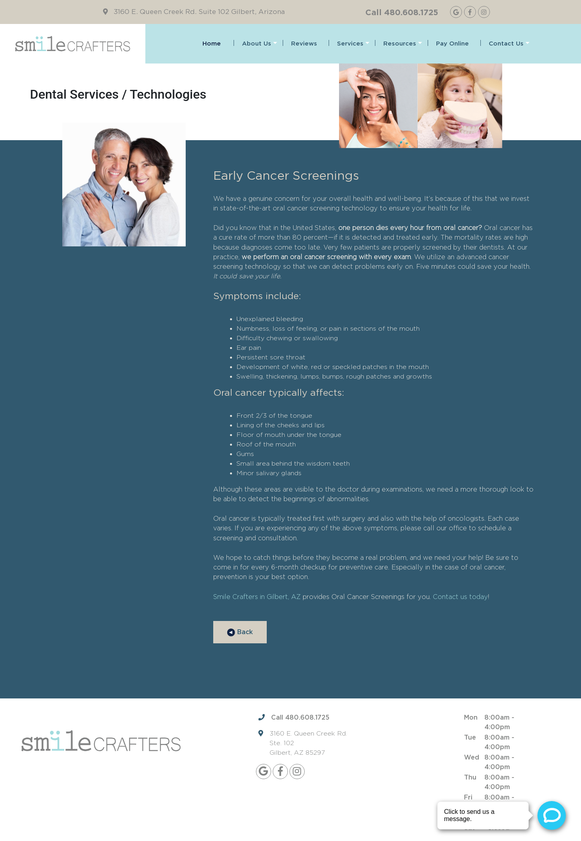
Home (211, 44)
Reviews (304, 44)
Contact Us (509, 44)
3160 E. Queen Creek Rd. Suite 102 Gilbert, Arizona (199, 11)
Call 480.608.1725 (401, 12)
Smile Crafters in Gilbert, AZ (257, 596)
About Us (259, 44)
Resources (402, 44)
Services (353, 44)
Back (240, 633)
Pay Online (452, 44)
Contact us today (460, 596)
